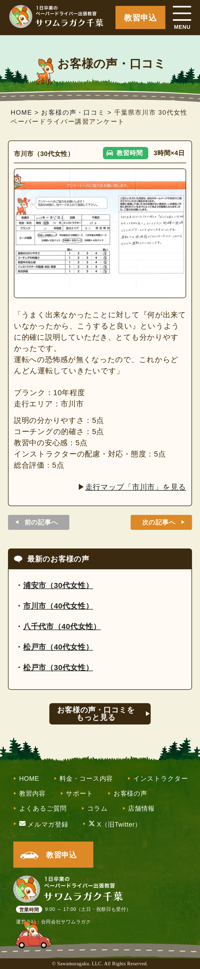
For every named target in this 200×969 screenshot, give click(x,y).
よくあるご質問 (43, 808)
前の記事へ (41, 522)
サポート (79, 793)
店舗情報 (141, 808)
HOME (29, 778)
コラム (97, 808)
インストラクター (160, 778)
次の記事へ (159, 522)
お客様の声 (130, 793)
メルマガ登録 (43, 824)
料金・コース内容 (86, 778)
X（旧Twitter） (115, 824)
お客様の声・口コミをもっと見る (96, 714)
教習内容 (32, 793)
